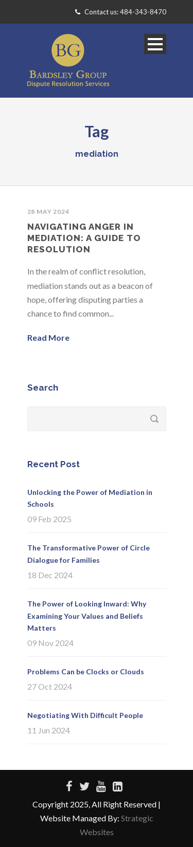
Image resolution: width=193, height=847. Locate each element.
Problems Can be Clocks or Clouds (85, 671)
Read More (48, 337)
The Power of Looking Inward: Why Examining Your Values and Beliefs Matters (86, 616)
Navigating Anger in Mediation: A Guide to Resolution (84, 238)
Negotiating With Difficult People (85, 715)
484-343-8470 (143, 12)
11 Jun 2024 (48, 730)
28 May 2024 (48, 211)
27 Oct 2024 (49, 686)
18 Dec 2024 (50, 575)
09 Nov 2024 (50, 643)
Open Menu (155, 44)
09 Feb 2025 (49, 519)
